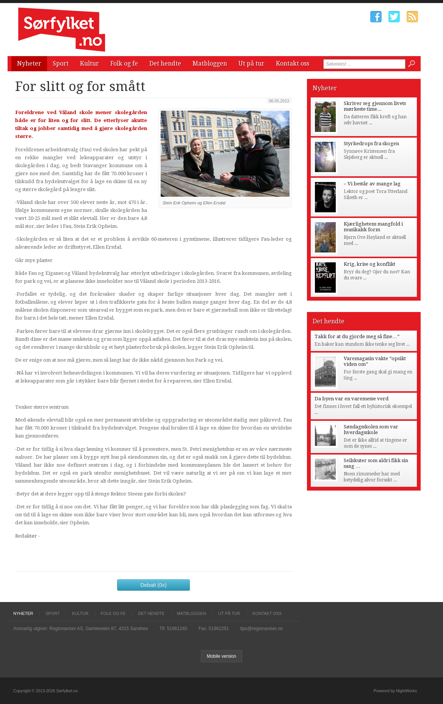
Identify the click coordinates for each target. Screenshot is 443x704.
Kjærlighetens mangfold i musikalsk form (373, 226)
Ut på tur (251, 63)
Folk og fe (124, 63)
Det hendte (165, 63)
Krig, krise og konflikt (369, 264)
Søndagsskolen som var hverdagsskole (371, 429)
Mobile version (221, 656)
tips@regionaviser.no (261, 628)
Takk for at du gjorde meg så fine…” (357, 336)
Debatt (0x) (153, 585)
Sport (61, 63)
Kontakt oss (292, 63)
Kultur (89, 63)
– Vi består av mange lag (372, 184)
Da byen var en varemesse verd (351, 398)
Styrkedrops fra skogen (371, 143)
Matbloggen (210, 63)
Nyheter (29, 63)
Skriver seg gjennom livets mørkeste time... (375, 106)
